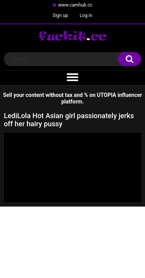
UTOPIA (106, 95)
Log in (86, 15)
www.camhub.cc (75, 5)
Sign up (60, 15)
